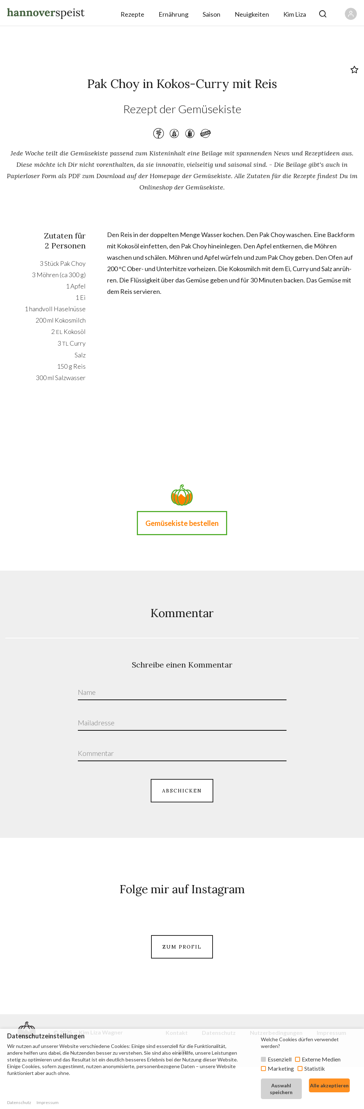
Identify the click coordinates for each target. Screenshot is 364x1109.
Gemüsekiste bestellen (182, 523)
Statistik (314, 1068)
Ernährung (173, 14)
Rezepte (132, 14)
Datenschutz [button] (19, 1102)
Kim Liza (294, 14)
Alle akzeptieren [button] (329, 1085)
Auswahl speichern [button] (281, 1088)
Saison (211, 14)
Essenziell (279, 1059)
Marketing (281, 1068)
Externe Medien (321, 1059)
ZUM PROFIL (182, 987)
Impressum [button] (48, 1102)
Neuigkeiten (252, 14)
